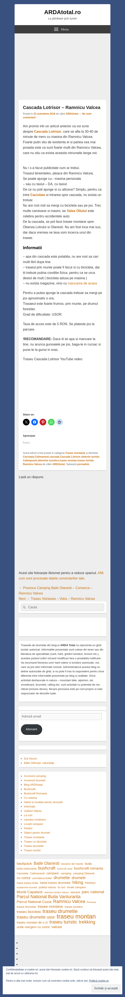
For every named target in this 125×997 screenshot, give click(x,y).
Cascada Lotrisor (47, 131)
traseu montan (68, 460)
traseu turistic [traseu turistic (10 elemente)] (63, 922)
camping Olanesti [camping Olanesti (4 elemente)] (83, 873)
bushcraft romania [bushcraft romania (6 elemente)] (88, 868)
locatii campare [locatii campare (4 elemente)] (76, 887)
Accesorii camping (35, 776)
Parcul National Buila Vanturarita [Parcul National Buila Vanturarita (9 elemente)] (49, 897)
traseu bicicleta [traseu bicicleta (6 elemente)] (29, 912)
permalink (83, 464)
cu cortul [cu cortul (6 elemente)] (23, 878)
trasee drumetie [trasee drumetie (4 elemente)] (26, 906)
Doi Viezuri (30, 758)
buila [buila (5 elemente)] (88, 863)
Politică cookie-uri (99, 980)
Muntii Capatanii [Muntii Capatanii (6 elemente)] (29, 892)
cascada (54, 456)
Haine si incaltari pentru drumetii (43, 802)
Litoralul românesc (35, 819)
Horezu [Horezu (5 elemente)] (90, 882)
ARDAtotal (72, 113)
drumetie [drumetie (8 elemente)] (62, 878)
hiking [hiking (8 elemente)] (77, 882)
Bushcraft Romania (35, 793)
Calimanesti (42, 456)
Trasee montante (75, 453)
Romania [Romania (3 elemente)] (91, 902)
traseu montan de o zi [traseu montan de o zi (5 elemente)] (32, 922)
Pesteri (28, 828)
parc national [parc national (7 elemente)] (93, 892)
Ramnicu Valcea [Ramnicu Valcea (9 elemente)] (69, 901)
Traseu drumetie (34, 846)
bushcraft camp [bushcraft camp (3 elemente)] (64, 868)
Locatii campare (33, 824)
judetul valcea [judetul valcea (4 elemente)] (47, 887)
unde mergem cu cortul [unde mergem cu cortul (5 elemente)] (33, 927)
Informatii (29, 806)
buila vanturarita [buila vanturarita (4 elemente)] (26, 868)
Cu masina (30, 797)
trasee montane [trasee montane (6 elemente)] (50, 906)
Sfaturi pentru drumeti (37, 832)
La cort (28, 815)
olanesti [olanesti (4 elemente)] (75, 892)
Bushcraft (29, 789)
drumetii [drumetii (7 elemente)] (78, 878)
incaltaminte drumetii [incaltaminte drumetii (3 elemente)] (27, 887)
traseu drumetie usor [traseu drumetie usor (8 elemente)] (36, 917)
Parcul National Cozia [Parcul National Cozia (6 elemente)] (34, 902)
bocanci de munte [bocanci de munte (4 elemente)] (72, 863)
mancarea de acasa (82, 283)
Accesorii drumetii (34, 780)
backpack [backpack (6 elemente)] (24, 863)
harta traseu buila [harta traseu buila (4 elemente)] (27, 882)
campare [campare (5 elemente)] (52, 873)
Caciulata (37, 195)
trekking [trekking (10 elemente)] (87, 922)
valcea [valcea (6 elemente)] (56, 927)
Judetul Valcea (32, 810)
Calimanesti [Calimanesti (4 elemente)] (37, 873)
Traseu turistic (32, 850)
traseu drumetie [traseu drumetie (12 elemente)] (60, 911)
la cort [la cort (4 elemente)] (61, 887)
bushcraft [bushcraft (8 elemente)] (46, 868)
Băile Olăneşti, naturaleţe (39, 762)
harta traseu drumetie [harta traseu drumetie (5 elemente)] (55, 882)
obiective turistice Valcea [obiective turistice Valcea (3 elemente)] (56, 892)
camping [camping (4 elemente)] (66, 873)
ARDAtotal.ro (62, 12)
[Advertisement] (62, 65)
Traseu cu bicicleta (35, 841)
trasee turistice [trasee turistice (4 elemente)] (74, 906)
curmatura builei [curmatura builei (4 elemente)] (42, 878)
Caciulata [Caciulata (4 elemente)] (22, 873)
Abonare (31, 729)
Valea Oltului (77, 211)
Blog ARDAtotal (33, 784)
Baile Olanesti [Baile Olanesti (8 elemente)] (46, 863)
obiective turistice (48, 460)
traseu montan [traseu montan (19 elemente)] (76, 916)
